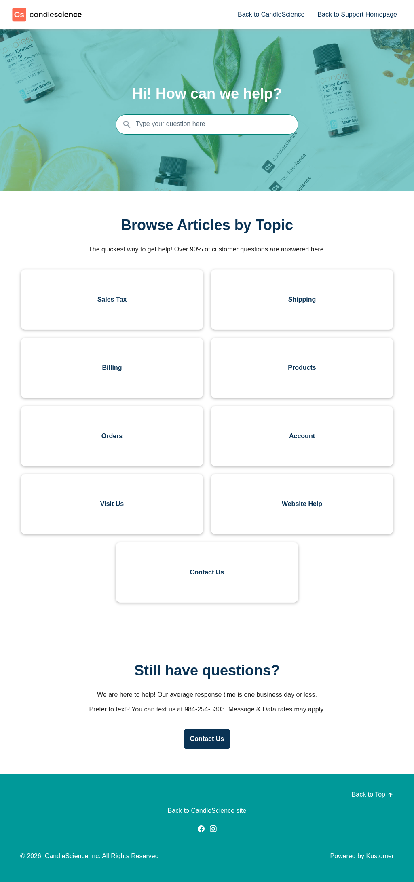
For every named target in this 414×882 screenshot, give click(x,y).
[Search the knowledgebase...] (207, 124)
